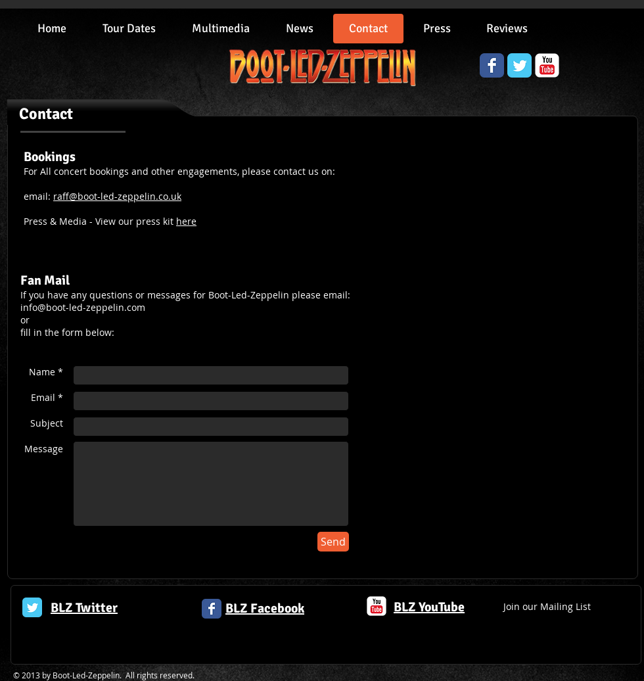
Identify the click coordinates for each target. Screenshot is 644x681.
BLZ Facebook (264, 608)
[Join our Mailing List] (547, 607)
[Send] (333, 542)
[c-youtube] (376, 606)
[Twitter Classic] (32, 607)
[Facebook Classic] (211, 609)
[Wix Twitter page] (519, 65)
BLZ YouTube (429, 607)
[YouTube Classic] (547, 65)
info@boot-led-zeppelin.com (82, 307)
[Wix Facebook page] (492, 65)
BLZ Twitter (84, 607)
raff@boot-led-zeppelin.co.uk (117, 196)
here (186, 221)
